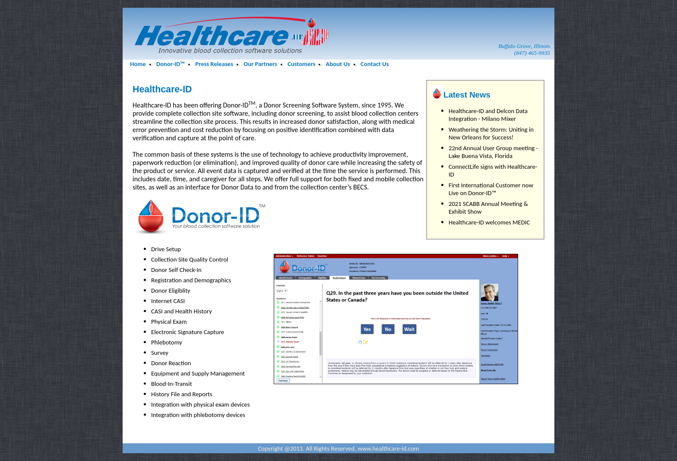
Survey (159, 353)
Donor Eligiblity (170, 290)
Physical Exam (169, 321)
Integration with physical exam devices (200, 404)
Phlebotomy (166, 342)
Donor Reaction (171, 363)
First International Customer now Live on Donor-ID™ (491, 189)
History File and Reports (181, 394)
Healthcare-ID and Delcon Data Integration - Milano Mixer (488, 115)
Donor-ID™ (170, 64)
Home (138, 64)
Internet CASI (168, 301)
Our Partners (260, 64)
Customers (301, 64)
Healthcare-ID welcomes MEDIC (489, 222)
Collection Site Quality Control (189, 259)
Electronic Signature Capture (187, 332)
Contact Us (375, 64)
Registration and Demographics (191, 280)
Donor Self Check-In (176, 270)
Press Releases (214, 64)
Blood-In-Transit (171, 384)
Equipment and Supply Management (198, 373)
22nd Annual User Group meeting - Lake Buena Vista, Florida (493, 152)
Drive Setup (166, 249)
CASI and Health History (181, 311)
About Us (338, 64)
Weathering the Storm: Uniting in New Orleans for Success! (491, 133)
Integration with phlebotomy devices (198, 415)
